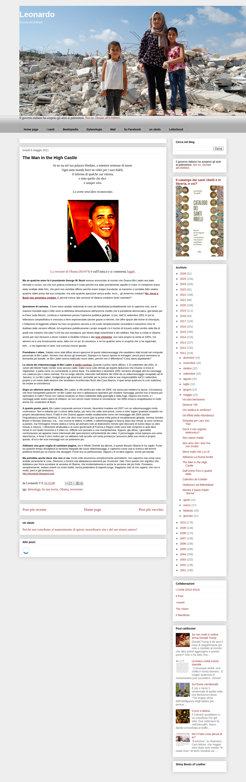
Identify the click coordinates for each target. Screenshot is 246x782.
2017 (183, 321)
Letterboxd (176, 129)
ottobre (187, 368)
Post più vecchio (151, 509)
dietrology (34, 489)
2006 (183, 543)
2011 (183, 353)
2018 (183, 315)
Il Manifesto (183, 615)
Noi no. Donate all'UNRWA (102, 117)
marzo (187, 505)
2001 (183, 570)
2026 (183, 273)
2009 (183, 527)
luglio (186, 384)
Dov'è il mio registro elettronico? (194, 431)
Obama (64, 489)
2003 (183, 559)
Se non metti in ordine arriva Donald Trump (205, 636)
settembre (189, 373)
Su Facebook (132, 129)
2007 (183, 538)
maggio (188, 394)
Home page (31, 129)
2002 (183, 565)
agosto (187, 378)
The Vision (182, 608)
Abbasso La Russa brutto (198, 457)
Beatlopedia (70, 129)
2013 (183, 342)
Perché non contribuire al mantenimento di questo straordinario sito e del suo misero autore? (80, 529)
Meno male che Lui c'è (196, 451)
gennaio (188, 515)
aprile (187, 499)
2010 (183, 522)
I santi (50, 129)
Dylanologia (94, 129)
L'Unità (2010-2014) (188, 589)
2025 (183, 278)
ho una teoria (50, 489)
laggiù (131, 271)
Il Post (179, 596)
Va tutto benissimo (194, 399)
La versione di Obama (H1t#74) (70, 271)
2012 (183, 347)
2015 (183, 331)
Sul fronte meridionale (205, 684)
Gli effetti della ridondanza (198, 415)
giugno (187, 389)
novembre (189, 362)
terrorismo (76, 489)
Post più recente (34, 509)
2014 (183, 337)
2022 (183, 294)
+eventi (180, 602)
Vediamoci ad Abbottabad (198, 484)
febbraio (188, 510)
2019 (183, 310)
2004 (183, 554)
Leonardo (37, 14)
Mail (113, 129)
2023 (183, 289)
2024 (183, 284)
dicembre (189, 357)
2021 (183, 300)
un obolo (155, 129)
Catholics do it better (195, 479)
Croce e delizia (201, 710)
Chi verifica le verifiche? (197, 409)
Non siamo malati (193, 437)
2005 (183, 549)
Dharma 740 (190, 404)
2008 (183, 533)
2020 (183, 305)
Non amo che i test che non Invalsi (196, 445)
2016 (183, 326)
